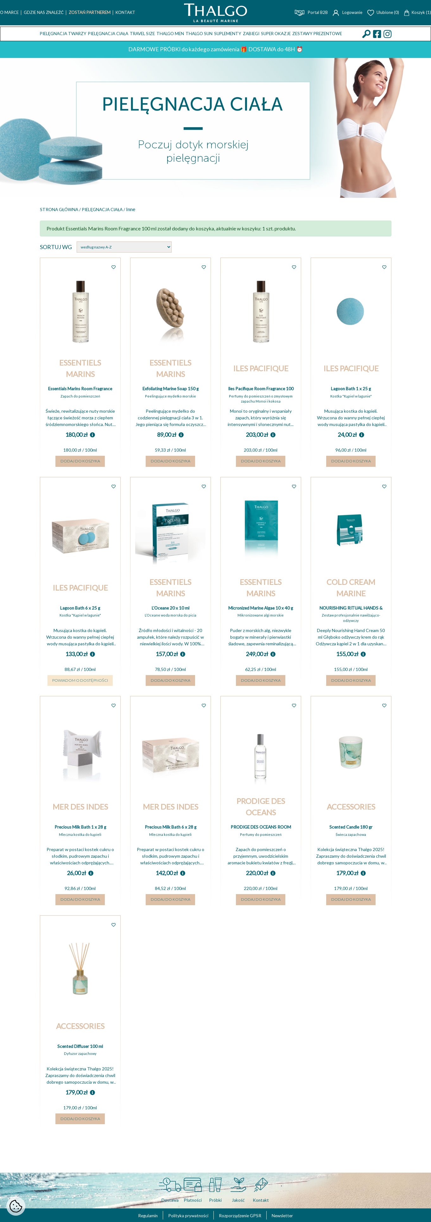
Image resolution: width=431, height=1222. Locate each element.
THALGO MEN (170, 33)
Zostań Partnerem (90, 12)
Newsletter (297, 1215)
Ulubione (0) (383, 12)
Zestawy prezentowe (317, 33)
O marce (9, 12)
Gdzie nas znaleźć (44, 12)
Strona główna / (67, 209)
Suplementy (227, 33)
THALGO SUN (199, 33)
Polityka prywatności (181, 1215)
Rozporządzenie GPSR (245, 1215)
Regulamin (132, 1215)
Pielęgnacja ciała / (123, 209)
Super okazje (276, 33)
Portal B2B (311, 12)
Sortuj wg (56, 247)
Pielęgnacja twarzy (63, 33)
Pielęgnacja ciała (108, 33)
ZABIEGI (251, 33)
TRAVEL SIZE (142, 33)
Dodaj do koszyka (80, 468)
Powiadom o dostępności (80, 698)
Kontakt (125, 12)
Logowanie (347, 12)
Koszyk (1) (417, 12)
